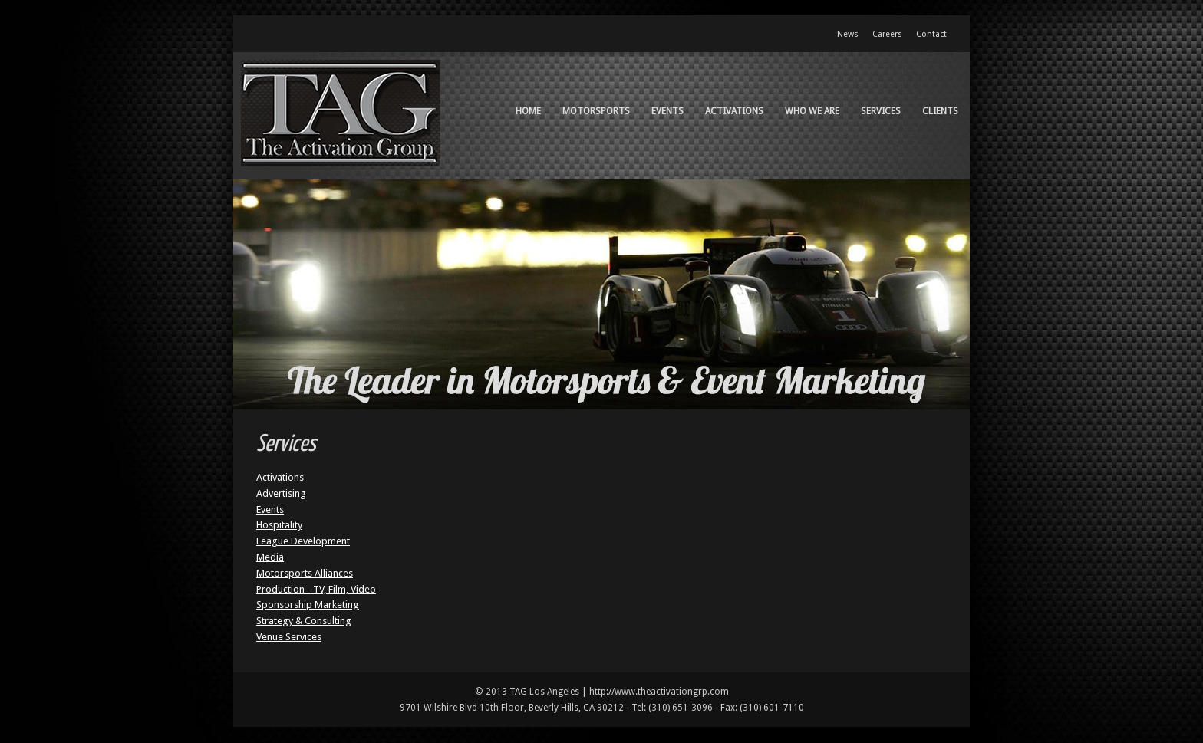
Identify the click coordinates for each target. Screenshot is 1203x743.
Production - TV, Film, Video (316, 589)
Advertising (281, 493)
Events (667, 111)
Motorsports (596, 111)
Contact (931, 34)
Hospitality (279, 525)
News (848, 34)
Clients (940, 111)
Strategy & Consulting (303, 620)
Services (881, 111)
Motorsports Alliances (304, 573)
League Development (303, 541)
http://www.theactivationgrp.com (659, 691)
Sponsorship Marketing (307, 604)
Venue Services (288, 637)
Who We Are (812, 111)
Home (528, 111)
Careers (887, 34)
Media (270, 557)
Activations (734, 111)
